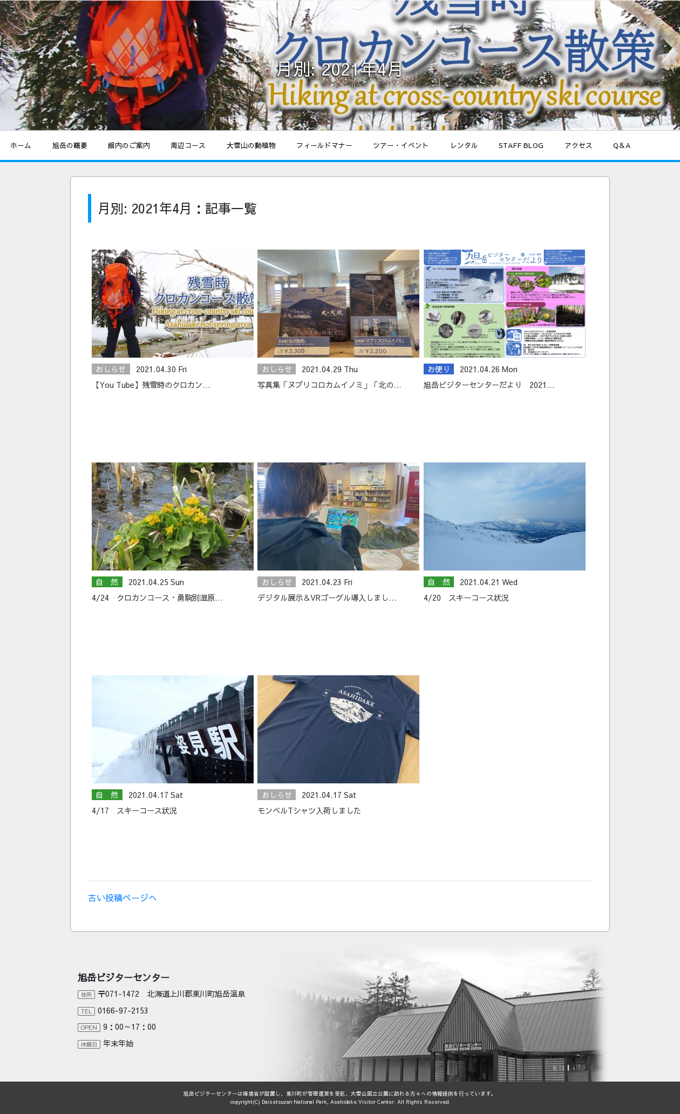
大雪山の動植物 (251, 145)
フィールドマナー (324, 145)
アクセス (579, 145)
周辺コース (188, 145)
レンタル (464, 145)
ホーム (20, 145)
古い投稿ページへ (122, 897)
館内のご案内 (129, 145)
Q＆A (621, 145)
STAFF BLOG (521, 145)
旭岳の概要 (69, 145)
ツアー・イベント (401, 145)
